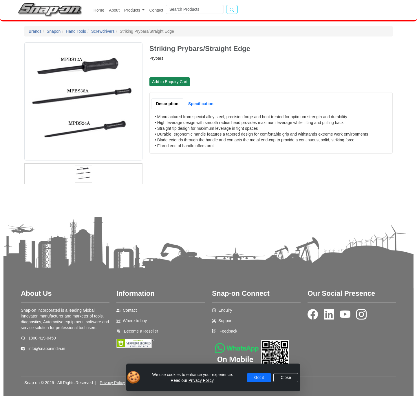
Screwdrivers (103, 31)
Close (286, 377)
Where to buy (135, 320)
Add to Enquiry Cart (169, 81)
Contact (156, 10)
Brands (35, 31)
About (114, 10)
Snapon (54, 31)
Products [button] (132, 10)
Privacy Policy (112, 382)
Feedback (228, 331)
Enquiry (225, 310)
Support (225, 320)
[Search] (195, 9)
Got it (259, 377)
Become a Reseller (140, 331)
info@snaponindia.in (46, 348)
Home (99, 10)
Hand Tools (76, 31)
